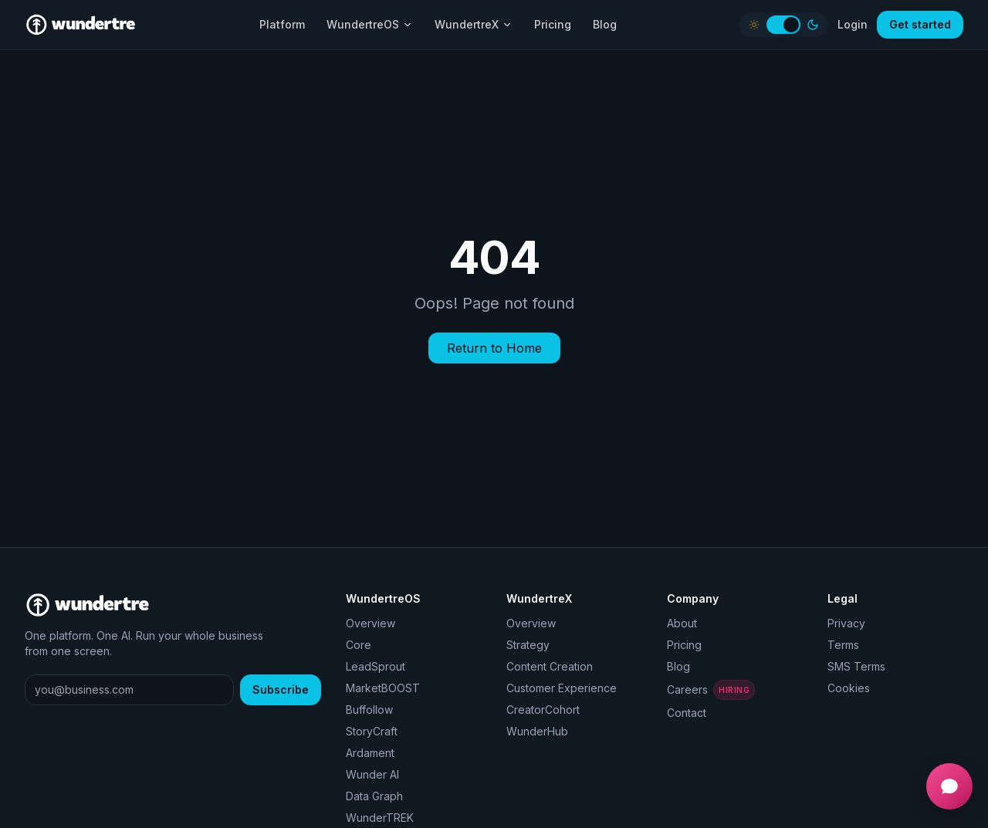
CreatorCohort (543, 709)
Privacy (846, 623)
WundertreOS (370, 24)
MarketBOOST (383, 688)
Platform (282, 24)
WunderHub (537, 731)
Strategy (528, 644)
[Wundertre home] (81, 24)
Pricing (552, 24)
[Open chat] (949, 786)
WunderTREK (380, 817)
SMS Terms (856, 666)
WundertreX (474, 24)
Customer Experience (561, 688)
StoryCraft (372, 731)
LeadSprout (375, 666)
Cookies (848, 688)
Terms (843, 644)
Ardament (370, 752)
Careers (710, 690)
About (682, 623)
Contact (686, 712)
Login (852, 24)
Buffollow (369, 709)
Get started (920, 24)
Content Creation (549, 666)
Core (358, 644)
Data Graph (374, 796)
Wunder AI (372, 774)
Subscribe (280, 689)
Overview (370, 623)
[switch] (783, 24)
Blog (605, 24)
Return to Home (494, 348)
